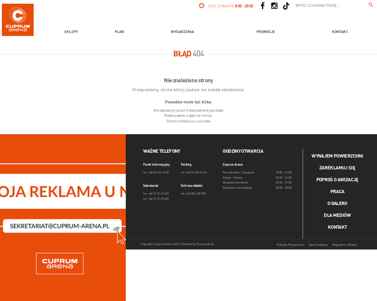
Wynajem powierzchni (337, 156)
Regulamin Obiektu (345, 245)
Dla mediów (337, 215)
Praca (337, 191)
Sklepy (71, 32)
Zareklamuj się (337, 168)
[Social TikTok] (286, 6)
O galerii (337, 203)
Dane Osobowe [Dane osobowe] (318, 245)
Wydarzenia (182, 32)
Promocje (265, 32)
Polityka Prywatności (290, 245)
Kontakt (340, 32)
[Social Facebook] (263, 6)
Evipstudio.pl (205, 244)
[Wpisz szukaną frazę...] (371, 6)
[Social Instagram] (274, 6)
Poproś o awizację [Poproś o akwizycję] (337, 180)
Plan (119, 32)
